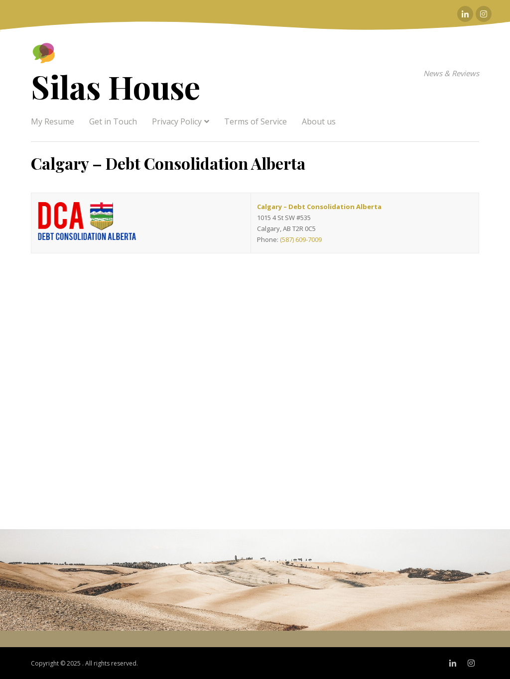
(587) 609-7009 (301, 239)
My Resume (52, 121)
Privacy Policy (177, 121)
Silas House (115, 86)
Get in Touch (113, 121)
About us (319, 121)
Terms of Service (255, 121)
